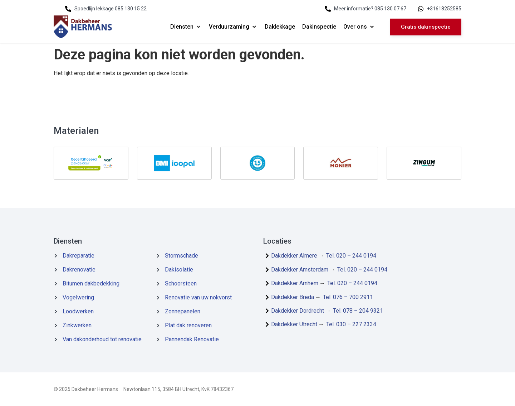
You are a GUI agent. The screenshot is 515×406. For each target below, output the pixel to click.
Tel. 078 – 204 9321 (358, 310)
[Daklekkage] (280, 27)
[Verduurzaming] (233, 27)
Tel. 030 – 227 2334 (351, 324)
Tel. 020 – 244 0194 (351, 255)
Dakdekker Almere (294, 255)
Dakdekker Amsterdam (299, 269)
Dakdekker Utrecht (294, 324)
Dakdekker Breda (292, 297)
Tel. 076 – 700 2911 (348, 297)
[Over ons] (359, 27)
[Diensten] (186, 27)
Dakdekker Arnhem (294, 283)
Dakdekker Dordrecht (297, 310)
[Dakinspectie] (319, 27)
